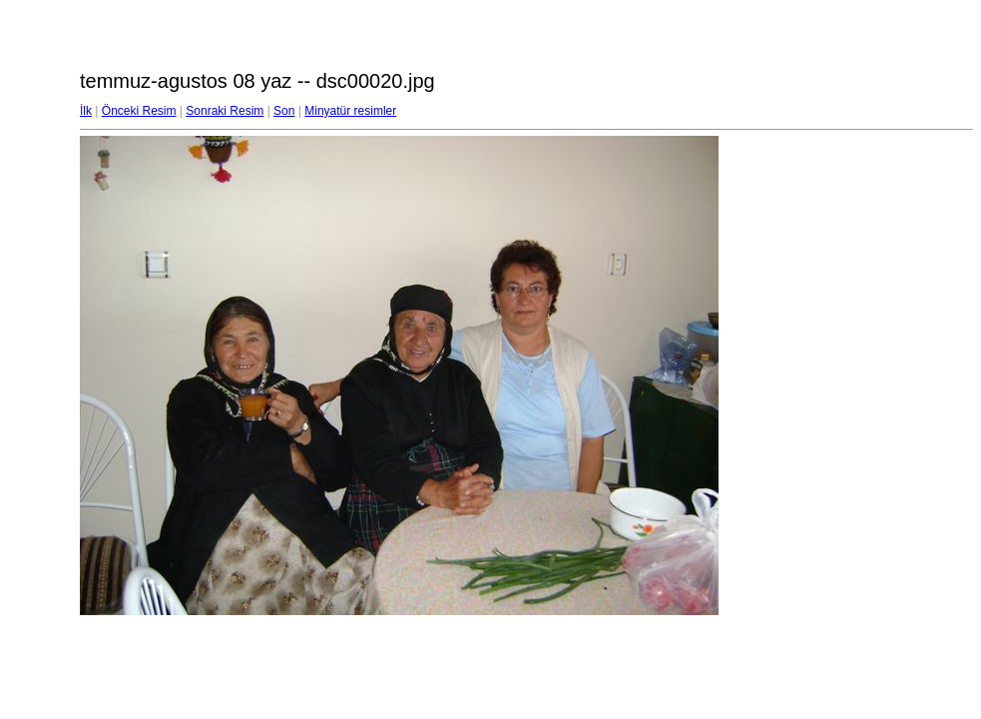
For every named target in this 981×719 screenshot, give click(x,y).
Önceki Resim (139, 111)
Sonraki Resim (224, 111)
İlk (86, 111)
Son (283, 111)
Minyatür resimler (350, 111)
